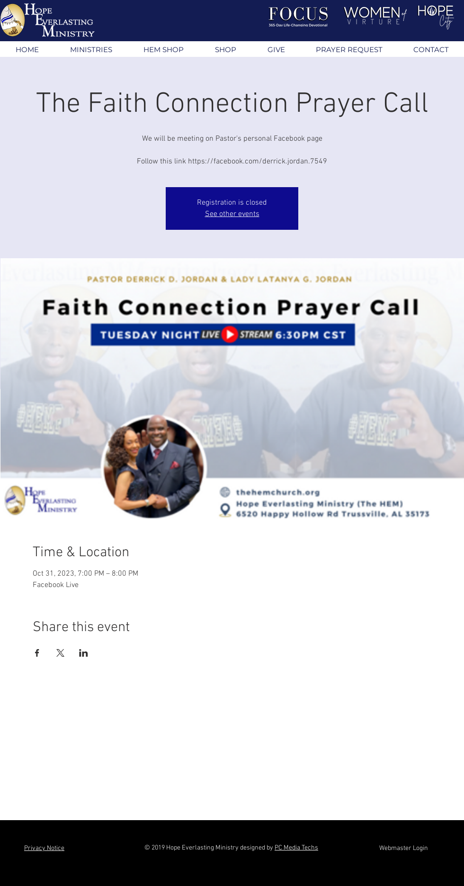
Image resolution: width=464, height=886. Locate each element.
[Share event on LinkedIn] (83, 653)
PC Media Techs (296, 848)
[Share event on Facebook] (37, 653)
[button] (90, 49)
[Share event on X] (60, 653)
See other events (232, 214)
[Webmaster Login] (403, 848)
